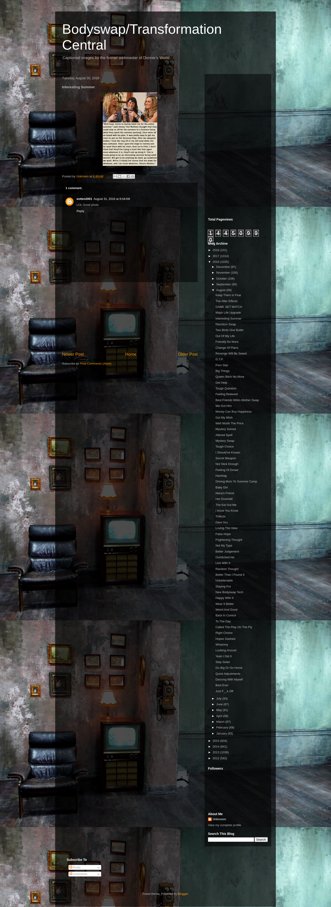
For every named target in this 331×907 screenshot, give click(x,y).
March (220, 721)
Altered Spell (223, 435)
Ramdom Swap (225, 324)
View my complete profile (224, 825)
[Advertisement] (129, 317)
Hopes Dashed (225, 639)
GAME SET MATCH (228, 307)
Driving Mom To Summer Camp (236, 481)
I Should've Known (227, 452)
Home (131, 354)
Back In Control (225, 615)
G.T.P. (219, 359)
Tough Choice (224, 446)
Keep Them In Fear (228, 295)
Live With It (222, 563)
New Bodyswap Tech (229, 592)
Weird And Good (226, 609)
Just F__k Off (224, 691)
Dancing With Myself (229, 679)
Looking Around (225, 650)
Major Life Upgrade (228, 312)
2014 (216, 746)
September (224, 284)
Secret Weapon (225, 458)
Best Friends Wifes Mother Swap (237, 400)
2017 (216, 256)
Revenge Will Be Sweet (231, 353)
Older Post (188, 354)
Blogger (183, 894)
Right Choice (223, 633)
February (222, 727)
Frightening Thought (228, 539)
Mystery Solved (225, 429)
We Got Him (223, 406)
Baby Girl (221, 487)
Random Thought (226, 569)
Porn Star (221, 365)
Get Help (221, 382)
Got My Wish (223, 417)
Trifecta (220, 516)
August (221, 290)
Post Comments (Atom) (95, 363)
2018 (216, 250)
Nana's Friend (224, 493)
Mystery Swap (224, 440)
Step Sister (222, 662)
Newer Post (73, 354)
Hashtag (220, 475)
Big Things (222, 371)
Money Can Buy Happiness (233, 411)
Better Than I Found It (229, 574)
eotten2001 (84, 199)
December (223, 267)
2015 (216, 741)
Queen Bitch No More (229, 376)
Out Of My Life (225, 336)
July (219, 698)
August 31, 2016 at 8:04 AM (112, 199)
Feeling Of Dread (226, 470)
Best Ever (221, 685)
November (223, 272)
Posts (74, 867)
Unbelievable (224, 580)
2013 (216, 752)
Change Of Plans (226, 347)
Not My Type (223, 545)
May (219, 710)
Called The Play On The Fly (233, 627)
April (219, 716)
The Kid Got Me (225, 505)
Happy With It (224, 598)
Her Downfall (223, 499)
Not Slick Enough (226, 464)
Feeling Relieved (226, 394)
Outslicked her (224, 557)
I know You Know (226, 510)
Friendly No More (226, 341)
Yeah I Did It (223, 656)
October (222, 278)
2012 (216, 758)
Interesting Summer (228, 318)
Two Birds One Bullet (229, 330)
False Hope (223, 534)
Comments (78, 874)
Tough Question (225, 388)
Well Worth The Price (229, 423)
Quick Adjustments (227, 673)
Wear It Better (224, 604)
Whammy (221, 644)
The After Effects (226, 301)
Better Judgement (227, 551)
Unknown (219, 819)
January (222, 733)
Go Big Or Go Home (228, 667)
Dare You (221, 522)
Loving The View (226, 528)
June (220, 704)
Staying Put (223, 586)
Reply (80, 211)
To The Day (223, 621)
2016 (216, 262)
